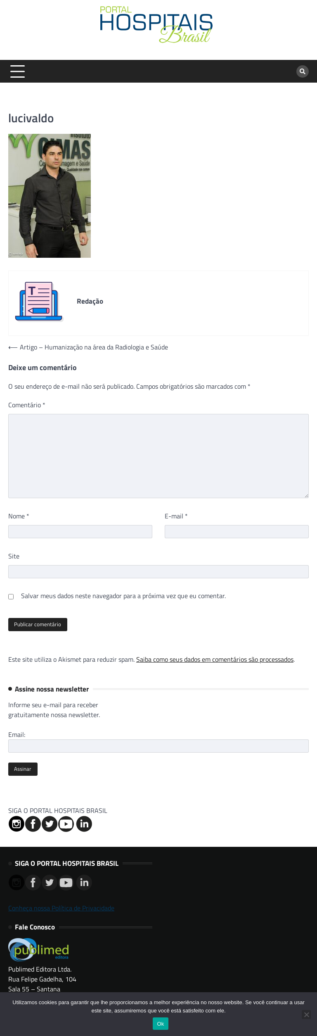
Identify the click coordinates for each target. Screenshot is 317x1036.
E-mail (176, 516)
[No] (306, 1014)
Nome (18, 516)
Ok (160, 1024)
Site (13, 556)
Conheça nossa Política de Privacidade (61, 908)
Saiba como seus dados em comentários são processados (214, 659)
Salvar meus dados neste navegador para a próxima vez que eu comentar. (123, 596)
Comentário (26, 405)
